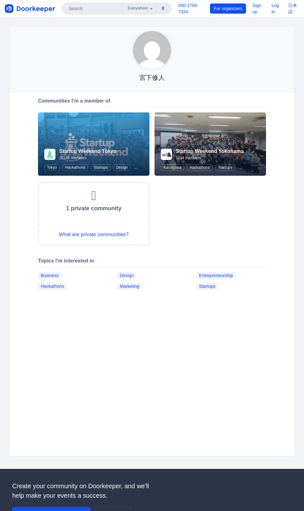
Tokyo (52, 167)
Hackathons (75, 167)
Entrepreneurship (216, 275)
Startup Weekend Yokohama (210, 151)
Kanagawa (172, 167)
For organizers (228, 8)
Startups (100, 167)
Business (50, 275)
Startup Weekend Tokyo (88, 151)
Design (122, 167)
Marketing (129, 286)
